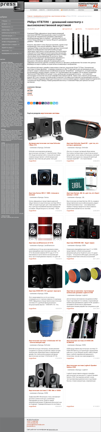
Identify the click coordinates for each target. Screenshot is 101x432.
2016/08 (8, 203)
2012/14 (8, 146)
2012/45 (3, 156)
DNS (6, 74)
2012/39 (12, 154)
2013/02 (8, 157)
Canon (16, 69)
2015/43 (3, 200)
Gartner (11, 78)
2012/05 (3, 144)
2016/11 (3, 204)
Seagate (13, 108)
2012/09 (3, 145)
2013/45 (17, 170)
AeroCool (3, 65)
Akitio (7, 65)
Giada (14, 79)
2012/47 (12, 156)
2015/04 (8, 187)
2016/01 (12, 201)
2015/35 (3, 197)
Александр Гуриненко (17, 130)
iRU (9, 84)
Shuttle (20, 108)
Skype (14, 109)
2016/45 (8, 213)
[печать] (79, 28)
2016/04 (8, 202)
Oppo (2, 99)
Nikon (10, 95)
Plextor (16, 102)
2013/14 (8, 161)
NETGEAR (3, 126)
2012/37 (3, 154)
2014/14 (3, 176)
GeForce (19, 78)
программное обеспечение (12, 38)
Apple (16, 66)
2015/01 (12, 186)
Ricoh (14, 105)
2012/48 (17, 156)
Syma (18, 112)
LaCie (20, 86)
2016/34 (12, 209)
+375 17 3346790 (32, 421)
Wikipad (3, 119)
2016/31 (17, 208)
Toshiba (10, 114)
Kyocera (16, 86)
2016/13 (12, 204)
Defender (12, 73)
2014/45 (12, 185)
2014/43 (3, 185)
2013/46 (3, 171)
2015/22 (17, 192)
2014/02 (3, 172)
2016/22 (17, 206)
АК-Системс (18, 121)
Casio (20, 69)
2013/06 (8, 159)
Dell (16, 73)
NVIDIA (10, 97)
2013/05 (3, 159)
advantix (17, 63)
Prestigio (3, 104)
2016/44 (3, 213)
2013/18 (8, 162)
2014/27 (3, 180)
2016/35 (17, 209)
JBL (17, 84)
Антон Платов (15, 131)
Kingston (9, 86)
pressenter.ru (31, 426)
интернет (6, 24)
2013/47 (8, 171)
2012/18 (8, 148)
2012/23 (12, 149)
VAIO (15, 115)
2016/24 (8, 207)
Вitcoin (2, 123)
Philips (2, 102)
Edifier (11, 74)
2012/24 (17, 149)
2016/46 (12, 213)
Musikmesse (18, 94)
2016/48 (21, 213)
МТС (12, 123)
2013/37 (17, 167)
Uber (6, 115)
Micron (2, 92)
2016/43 (17, 212)
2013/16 (17, 161)
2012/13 (3, 146)
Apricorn (21, 66)
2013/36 (12, 167)
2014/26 (17, 178)
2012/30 (8, 151)
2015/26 (17, 193)
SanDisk (3, 108)
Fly (6, 77)
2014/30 (17, 180)
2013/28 (12, 165)
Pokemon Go (10, 103)
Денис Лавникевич (17, 133)
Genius (7, 79)
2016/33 (8, 209)
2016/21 (12, 206)
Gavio (15, 78)
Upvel (12, 115)
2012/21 (3, 149)
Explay (7, 76)
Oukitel (15, 99)
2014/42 (17, 183)
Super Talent (10, 112)
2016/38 (12, 211)
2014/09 (17, 173)
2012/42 (8, 155)
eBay (8, 74)
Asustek (3, 68)
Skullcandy (10, 109)
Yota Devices (20, 120)
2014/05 (17, 172)
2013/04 (17, 157)
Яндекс (7, 124)
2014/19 (3, 177)
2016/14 (17, 204)
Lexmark (3, 88)
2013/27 (8, 165)
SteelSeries (3, 112)
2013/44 (12, 170)
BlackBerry (3, 69)
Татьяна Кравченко (6, 140)
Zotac (7, 121)
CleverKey (9, 71)
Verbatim (3, 117)
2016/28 (3, 208)
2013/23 (8, 164)
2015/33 (12, 196)
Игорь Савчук (8, 135)
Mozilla (10, 94)
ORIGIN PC (10, 99)
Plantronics (11, 102)
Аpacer (13, 121)
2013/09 (3, 160)
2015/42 (17, 198)
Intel (9, 83)
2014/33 (12, 181)
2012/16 (17, 146)
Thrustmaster (4, 114)
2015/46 (17, 200)
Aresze (15, 124)
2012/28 (17, 150)
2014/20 (8, 177)
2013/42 (3, 170)
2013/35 (8, 167)
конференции (10, 217)
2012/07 (12, 144)
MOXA (6, 94)
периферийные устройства (12, 53)
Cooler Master (8, 72)
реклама (16, 217)
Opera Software (16, 98)
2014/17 (12, 176)
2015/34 (17, 196)
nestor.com (34, 1)
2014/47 (3, 186)
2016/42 (12, 212)
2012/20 (17, 148)
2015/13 (12, 190)
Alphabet (19, 65)
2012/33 (3, 152)
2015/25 (12, 193)
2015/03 (3, 187)
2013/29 (17, 165)
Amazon (3, 66)
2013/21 (3, 164)
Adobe (13, 63)
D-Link (2, 73)
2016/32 (3, 209)
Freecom (14, 77)
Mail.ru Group (10, 89)
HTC (14, 82)
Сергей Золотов (9, 139)
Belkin (10, 68)
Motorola (12, 93)
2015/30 (17, 195)
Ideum (2, 83)
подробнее (32, 161)
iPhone (2, 84)
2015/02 (17, 186)
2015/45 (12, 200)
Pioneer (6, 102)
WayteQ (9, 118)
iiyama (6, 83)
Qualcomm (3, 105)
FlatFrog (3, 77)
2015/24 (8, 193)
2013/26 (3, 165)
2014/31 (3, 181)
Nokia (18, 95)
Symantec (3, 113)
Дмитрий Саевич (5, 134)
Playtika (3, 124)
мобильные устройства (11, 33)
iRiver (6, 84)
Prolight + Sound (10, 104)
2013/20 (17, 162)
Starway (16, 110)
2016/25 (12, 207)
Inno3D (7, 125)
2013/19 (12, 162)
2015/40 (8, 198)
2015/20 (8, 192)
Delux (18, 73)
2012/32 (17, 151)
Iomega (16, 83)
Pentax (21, 100)
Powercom (20, 103)
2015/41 (12, 198)
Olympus (7, 98)
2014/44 (8, 185)
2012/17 (3, 148)
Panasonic (8, 100)
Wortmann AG (18, 119)
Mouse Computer (19, 93)
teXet (16, 113)
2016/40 (3, 212)
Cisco (2, 71)
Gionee (3, 81)
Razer (11, 105)
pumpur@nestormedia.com (36, 424)
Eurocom (3, 76)
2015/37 (12, 197)
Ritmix (20, 105)
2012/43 (12, 155)
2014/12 (12, 175)
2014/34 (17, 181)
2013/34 (3, 167)
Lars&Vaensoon (18, 125)
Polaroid (15, 103)
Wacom (5, 118)
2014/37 (12, 182)
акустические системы (59, 16)
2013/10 (8, 160)
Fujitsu (2, 78)
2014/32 (8, 181)
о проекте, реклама (53, 10)
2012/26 (8, 150)
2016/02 (17, 201)
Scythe (9, 108)
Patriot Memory (15, 100)
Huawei (18, 82)
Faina (2, 130)
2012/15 (12, 146)
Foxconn (9, 77)
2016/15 (3, 206)
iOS (19, 83)
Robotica (3, 107)
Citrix (5, 71)
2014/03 (8, 172)
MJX (21, 92)
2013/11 (12, 160)
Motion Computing (5, 93)
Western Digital (15, 118)
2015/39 (3, 198)
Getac (11, 79)
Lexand (19, 87)
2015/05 (12, 187)
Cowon (16, 72)
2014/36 (8, 182)
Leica (11, 87)
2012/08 (17, 144)
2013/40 (12, 169)
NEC (2, 95)
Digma (2, 74)
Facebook (11, 76)
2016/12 (8, 204)
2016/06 (17, 202)
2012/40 (17, 154)
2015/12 (8, 190)
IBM (21, 82)
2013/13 (3, 161)
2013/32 (12, 166)
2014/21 (12, 177)
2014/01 (17, 171)
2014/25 (12, 178)
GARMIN (7, 78)
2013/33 (17, 166)
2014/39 (3, 183)
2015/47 (3, 201)
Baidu (7, 68)
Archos (2, 67)
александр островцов (6, 131)
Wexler (21, 118)
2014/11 (8, 175)
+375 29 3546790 (32, 423)
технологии (7, 50)
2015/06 (17, 187)
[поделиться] (67, 28)
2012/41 (3, 155)
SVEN (15, 112)
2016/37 (8, 211)
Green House (15, 81)
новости (42, 10)
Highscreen (4, 82)
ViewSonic (20, 117)
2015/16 (8, 191)
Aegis (21, 63)
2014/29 (12, 180)
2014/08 (12, 173)
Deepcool (7, 73)
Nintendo (14, 95)
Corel (13, 72)
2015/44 (8, 200)
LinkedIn (10, 88)
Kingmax (11, 125)
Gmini (6, 81)
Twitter (2, 115)
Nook (7, 97)
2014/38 (17, 182)
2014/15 (8, 176)
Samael (6, 130)
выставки (3, 217)
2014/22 (17, 177)
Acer (6, 63)
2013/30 (3, 166)
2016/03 (3, 202)
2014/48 (8, 186)
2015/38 (17, 197)
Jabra (11, 84)
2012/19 (12, 148)
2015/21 (12, 192)
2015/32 (8, 196)
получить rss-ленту (67, 10)
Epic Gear (20, 124)
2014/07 (8, 173)
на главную (33, 10)
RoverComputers (10, 107)
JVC (20, 84)
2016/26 (17, 207)
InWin (12, 83)
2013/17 (3, 162)
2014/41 (12, 183)
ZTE (10, 121)
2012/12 (17, 145)
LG (6, 88)
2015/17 (12, 191)
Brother (13, 69)
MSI (14, 94)
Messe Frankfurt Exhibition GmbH (9, 90)
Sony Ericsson (11, 110)
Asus (17, 67)
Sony (6, 110)
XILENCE (10, 120)
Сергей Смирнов (18, 139)
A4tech (2, 63)
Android (10, 66)
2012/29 (3, 151)
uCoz (9, 115)
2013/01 (3, 157)
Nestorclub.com (53, 429)
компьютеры (7, 30)
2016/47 (17, 213)
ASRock (14, 67)
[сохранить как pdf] (92, 28)
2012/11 (12, 145)
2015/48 (8, 201)
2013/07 (12, 159)
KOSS (13, 86)
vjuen (9, 130)
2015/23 (3, 193)
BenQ (14, 68)
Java (15, 84)
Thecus (20, 113)
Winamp (7, 119)
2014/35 (3, 182)
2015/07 (3, 188)
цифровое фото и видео (11, 44)
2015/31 (3, 196)
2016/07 (3, 203)
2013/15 (12, 161)
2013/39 (8, 169)
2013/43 (8, 170)
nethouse (6, 95)
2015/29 (12, 195)
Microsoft (7, 92)
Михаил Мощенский (13, 136)
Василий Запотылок (6, 133)
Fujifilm (18, 77)
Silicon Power (4, 109)
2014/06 (3, 173)
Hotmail (9, 82)
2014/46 (17, 185)
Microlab (20, 90)
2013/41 (17, 169)
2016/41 (8, 212)
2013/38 (3, 169)
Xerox (2, 120)
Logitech (18, 88)
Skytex (18, 109)
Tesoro (8, 126)
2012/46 (8, 156)
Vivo (2, 118)
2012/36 (17, 152)
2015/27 (3, 195)
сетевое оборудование (10, 41)
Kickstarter (3, 86)
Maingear (16, 89)
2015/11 (3, 190)
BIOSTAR (21, 68)
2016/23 (3, 207)
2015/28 (8, 195)
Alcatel (10, 65)
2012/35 (12, 152)
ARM (10, 67)
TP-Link (14, 114)
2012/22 (8, 149)
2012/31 (12, 151)
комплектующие (9, 35)
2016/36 (3, 211)
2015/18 (17, 191)
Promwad (16, 104)
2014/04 (12, 172)
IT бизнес (6, 21)
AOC (14, 66)
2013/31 (8, 166)
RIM (18, 105)
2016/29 (8, 208)
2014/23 (3, 178)
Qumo (8, 105)
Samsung (21, 107)
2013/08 (17, 159)
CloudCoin (15, 71)
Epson (19, 74)
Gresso (21, 81)
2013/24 (12, 164)
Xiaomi (6, 120)
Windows (12, 119)
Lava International (5, 87)
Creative (21, 72)
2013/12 (17, 160)
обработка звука (8, 47)
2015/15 (3, 191)
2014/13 (17, 175)
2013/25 (17, 164)
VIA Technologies (13, 117)
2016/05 (12, 202)
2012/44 (17, 155)
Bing (17, 68)
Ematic (15, 74)
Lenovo (15, 87)
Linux (14, 88)
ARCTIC (7, 67)
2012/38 (8, 154)
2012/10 (8, 145)
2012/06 (8, 144)
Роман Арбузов (12, 138)
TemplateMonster (10, 113)
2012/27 (12, 150)
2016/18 (8, 206)
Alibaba (15, 65)
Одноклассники (18, 123)
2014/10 (3, 175)
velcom (18, 115)
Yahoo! (14, 120)
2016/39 (17, 211)
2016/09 (12, 203)
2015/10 (17, 188)
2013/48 (12, 171)
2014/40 (8, 183)
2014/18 (17, 176)
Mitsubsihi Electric (14, 92)
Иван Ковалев (14, 134)
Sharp (17, 108)
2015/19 (3, 192)
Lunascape (3, 89)
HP (12, 82)
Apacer (11, 124)
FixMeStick (16, 76)
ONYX (10, 98)
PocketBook (4, 103)
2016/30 (12, 208)
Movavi (3, 94)
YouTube (3, 121)
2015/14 (17, 190)
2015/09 (12, 188)
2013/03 (12, 157)
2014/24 (8, 178)
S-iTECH (16, 107)
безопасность (7, 27)
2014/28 (8, 180)
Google (10, 81)
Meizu (21, 89)
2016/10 (17, 203)
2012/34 (8, 152)
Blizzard (9, 69)
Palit (5, 100)
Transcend (19, 114)
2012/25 (3, 150)
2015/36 (8, 197)
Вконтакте (7, 123)
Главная (29, 16)
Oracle (5, 99)
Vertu (7, 117)
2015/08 (8, 188)
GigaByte (19, 79)
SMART (3, 110)
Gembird (3, 79)
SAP (6, 108)
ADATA (9, 63)
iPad (21, 83)
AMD (7, 66)
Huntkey (3, 125)
